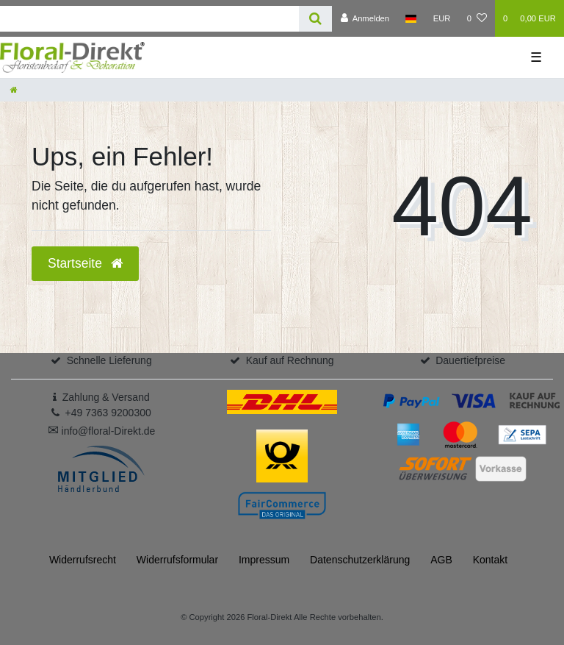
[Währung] (442, 18)
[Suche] (315, 19)
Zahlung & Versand (106, 397)
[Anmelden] (364, 18)
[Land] (410, 18)
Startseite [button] (85, 263)
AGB (441, 560)
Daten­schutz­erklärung (360, 560)
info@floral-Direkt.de (102, 431)
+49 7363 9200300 (108, 412)
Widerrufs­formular (177, 560)
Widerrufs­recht (82, 560)
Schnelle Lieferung (109, 360)
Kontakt (490, 560)
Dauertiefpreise (470, 360)
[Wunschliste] (477, 18)
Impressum (264, 560)
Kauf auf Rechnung (290, 360)
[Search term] (149, 19)
